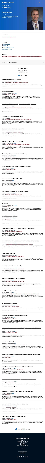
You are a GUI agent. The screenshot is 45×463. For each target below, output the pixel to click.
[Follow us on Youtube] (27, 456)
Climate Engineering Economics (8, 253)
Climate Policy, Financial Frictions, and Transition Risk (13, 129)
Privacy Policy (22, 453)
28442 (15, 143)
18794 (15, 331)
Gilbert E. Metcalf (20, 369)
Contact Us (22, 440)
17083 (13, 356)
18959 (14, 305)
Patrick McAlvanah (28, 293)
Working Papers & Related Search (9, 62)
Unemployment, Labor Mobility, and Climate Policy (12, 178)
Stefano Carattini (9, 82)
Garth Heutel (15, 82)
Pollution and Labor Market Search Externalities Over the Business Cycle (16, 166)
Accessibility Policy (22, 451)
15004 (13, 393)
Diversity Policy (22, 452)
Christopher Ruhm (36, 293)
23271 (14, 230)
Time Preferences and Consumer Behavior (10, 290)
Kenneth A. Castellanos (10, 181)
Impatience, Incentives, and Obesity (9, 341)
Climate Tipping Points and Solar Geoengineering (12, 265)
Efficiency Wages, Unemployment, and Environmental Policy (14, 153)
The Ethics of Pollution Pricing (8, 91)
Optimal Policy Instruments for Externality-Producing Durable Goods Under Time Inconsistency (21, 354)
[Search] (39, 2)
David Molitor (19, 231)
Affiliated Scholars (5, 5)
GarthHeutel (5, 45)
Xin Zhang (13, 156)
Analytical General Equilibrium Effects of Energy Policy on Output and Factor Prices (19, 379)
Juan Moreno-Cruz (14, 256)
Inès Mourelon (25, 82)
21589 (16, 267)
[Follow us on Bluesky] (21, 456)
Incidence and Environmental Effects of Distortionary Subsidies (14, 315)
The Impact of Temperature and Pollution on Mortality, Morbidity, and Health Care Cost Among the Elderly (22, 56)
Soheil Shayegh (27, 144)
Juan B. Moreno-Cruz (20, 144)
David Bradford (9, 293)
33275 (15, 81)
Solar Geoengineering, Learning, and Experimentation (12, 141)
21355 (13, 280)
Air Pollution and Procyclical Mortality (9, 303)
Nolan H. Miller (13, 231)
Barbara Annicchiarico (10, 107)
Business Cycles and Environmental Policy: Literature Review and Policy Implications (19, 104)
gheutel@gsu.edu (6, 44)
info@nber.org (22, 444)
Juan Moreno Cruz (14, 281)
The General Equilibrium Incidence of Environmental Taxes (14, 416)
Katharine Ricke (21, 256)
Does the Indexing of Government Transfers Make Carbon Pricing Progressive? (17, 366)
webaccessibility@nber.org (22, 445)
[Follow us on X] (17, 456)
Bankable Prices (5, 203)
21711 (16, 255)
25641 (14, 193)
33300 (15, 93)
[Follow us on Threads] (23, 456)
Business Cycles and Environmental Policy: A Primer (12, 116)
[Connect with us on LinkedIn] (19, 456)
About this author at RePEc (7, 49)
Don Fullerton (8, 369)
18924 (14, 317)
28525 (14, 130)
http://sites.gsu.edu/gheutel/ (8, 47)
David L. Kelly (8, 144)
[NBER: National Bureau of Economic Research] (8, 2)
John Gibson (8, 169)
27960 (15, 155)
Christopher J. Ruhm (15, 306)
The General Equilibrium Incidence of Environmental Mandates (15, 404)
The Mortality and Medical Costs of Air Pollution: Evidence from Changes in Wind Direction (20, 241)
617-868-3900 (22, 443)
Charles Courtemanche (16, 293)
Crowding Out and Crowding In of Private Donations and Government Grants (17, 391)
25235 (16, 205)
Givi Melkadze (19, 82)
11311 (13, 418)
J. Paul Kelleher (14, 94)
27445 (13, 168)
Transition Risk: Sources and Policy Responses (11, 79)
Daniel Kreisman (19, 194)
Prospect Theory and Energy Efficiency (9, 216)
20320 (13, 292)
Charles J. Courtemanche (10, 344)
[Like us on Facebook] (25, 456)
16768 (15, 368)
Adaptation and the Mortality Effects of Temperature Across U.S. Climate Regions (18, 228)
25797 (13, 180)
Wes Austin (8, 194)
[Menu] (42, 2)
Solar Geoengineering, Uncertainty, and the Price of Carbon (13, 278)
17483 (15, 343)
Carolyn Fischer (23, 107)
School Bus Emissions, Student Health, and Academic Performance (15, 191)
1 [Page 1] (16, 429)
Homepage (22, 448)
